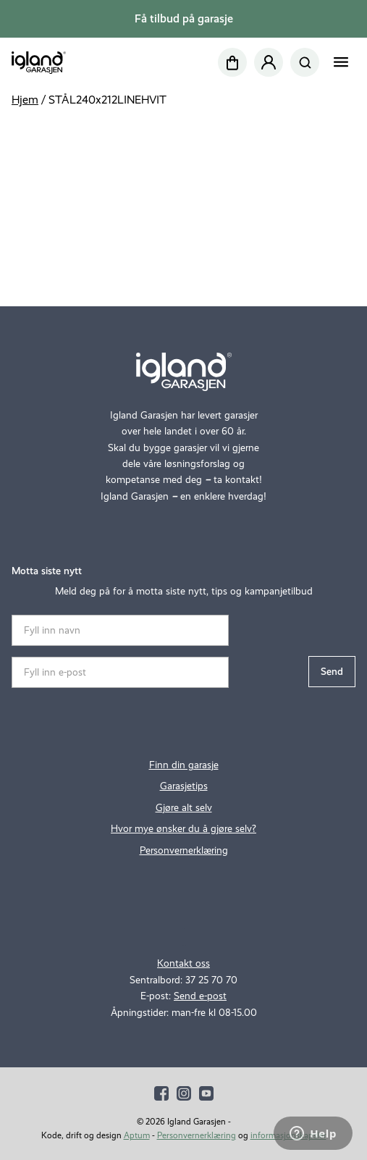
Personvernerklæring (184, 850)
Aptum (137, 1135)
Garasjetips (184, 786)
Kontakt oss (183, 963)
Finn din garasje (184, 765)
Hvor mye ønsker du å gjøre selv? (183, 829)
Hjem (25, 99)
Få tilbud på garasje (184, 18)
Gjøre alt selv (184, 808)
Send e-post (200, 996)
